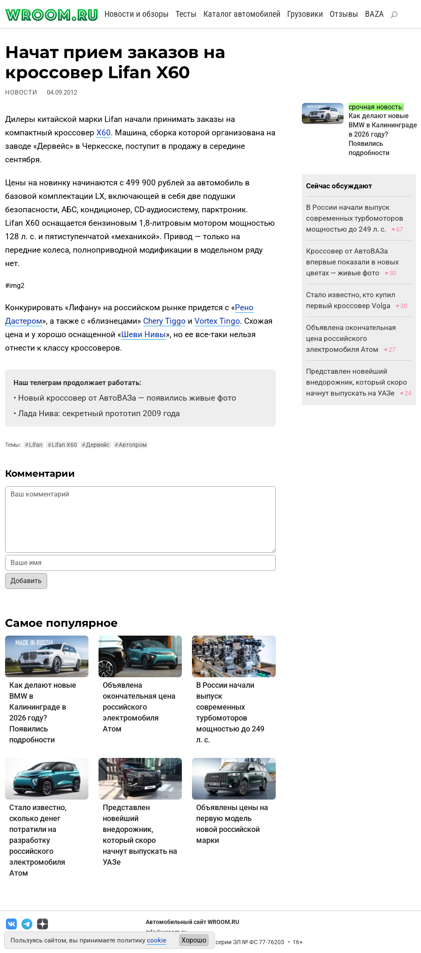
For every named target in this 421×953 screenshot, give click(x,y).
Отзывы (344, 14)
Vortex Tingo (217, 321)
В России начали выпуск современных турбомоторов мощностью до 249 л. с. (354, 218)
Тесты (186, 14)
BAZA (374, 14)
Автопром (131, 444)
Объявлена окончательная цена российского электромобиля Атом (139, 707)
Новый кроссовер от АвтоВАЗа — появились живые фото (127, 398)
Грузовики (305, 14)
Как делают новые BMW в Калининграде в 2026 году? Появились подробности (383, 134)
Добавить (26, 581)
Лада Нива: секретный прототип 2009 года (99, 413)
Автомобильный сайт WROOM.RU (192, 922)
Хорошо (193, 940)
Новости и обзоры (136, 14)
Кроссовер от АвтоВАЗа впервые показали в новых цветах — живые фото (352, 262)
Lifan (34, 444)
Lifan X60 (62, 444)
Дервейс (95, 444)
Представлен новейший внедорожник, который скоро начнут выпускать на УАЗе (356, 382)
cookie (156, 940)
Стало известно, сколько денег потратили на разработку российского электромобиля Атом (38, 840)
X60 (103, 132)
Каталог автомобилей (241, 14)
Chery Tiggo (164, 321)
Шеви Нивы (143, 334)
